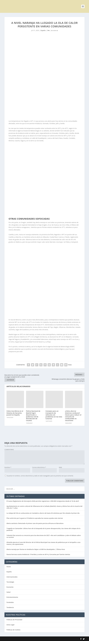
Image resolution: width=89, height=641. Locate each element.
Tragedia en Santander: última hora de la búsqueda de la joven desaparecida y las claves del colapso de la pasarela (43, 529)
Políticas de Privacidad (14, 620)
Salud (8, 592)
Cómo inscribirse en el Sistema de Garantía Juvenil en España (15, 413)
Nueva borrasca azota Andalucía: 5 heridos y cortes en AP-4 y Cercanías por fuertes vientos (38, 554)
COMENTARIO (9, 450)
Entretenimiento (12, 597)
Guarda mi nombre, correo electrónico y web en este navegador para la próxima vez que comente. (40, 476)
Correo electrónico (39, 467)
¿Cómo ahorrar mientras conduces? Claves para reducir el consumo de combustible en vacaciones (73, 415)
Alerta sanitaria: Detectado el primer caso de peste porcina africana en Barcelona (35, 523)
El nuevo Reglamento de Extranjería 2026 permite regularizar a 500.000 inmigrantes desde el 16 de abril (43, 501)
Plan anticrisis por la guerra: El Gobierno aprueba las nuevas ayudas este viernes (35, 518)
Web (60, 467)
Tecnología (10, 582)
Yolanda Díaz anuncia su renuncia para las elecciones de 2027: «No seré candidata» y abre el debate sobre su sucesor (44, 536)
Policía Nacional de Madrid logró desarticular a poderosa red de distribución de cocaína (33, 415)
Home (9, 567)
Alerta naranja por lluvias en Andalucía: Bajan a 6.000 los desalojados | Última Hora (36, 549)
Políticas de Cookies (13, 630)
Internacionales (12, 577)
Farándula (10, 602)
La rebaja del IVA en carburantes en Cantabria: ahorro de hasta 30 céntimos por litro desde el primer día (43, 513)
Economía (10, 587)
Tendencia (10, 607)
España (43, 30)
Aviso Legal (10, 625)
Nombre (7, 467)
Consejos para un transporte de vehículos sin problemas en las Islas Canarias (53, 415)
